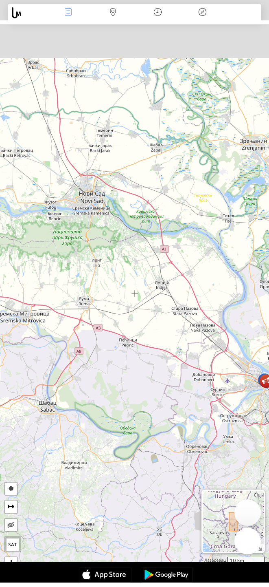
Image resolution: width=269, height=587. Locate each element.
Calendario (157, 13)
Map (113, 13)
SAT (12, 544)
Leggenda (202, 13)
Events (68, 13)
